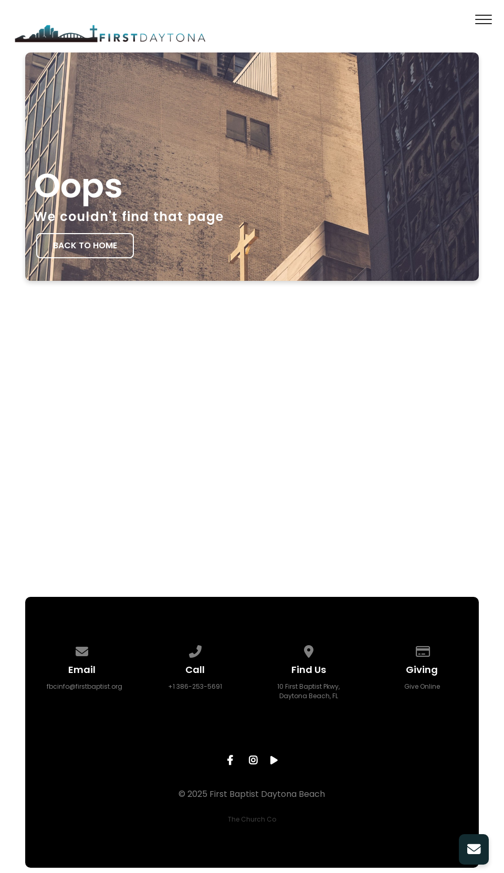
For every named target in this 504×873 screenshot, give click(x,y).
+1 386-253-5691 (195, 686)
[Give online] (422, 649)
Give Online (422, 686)
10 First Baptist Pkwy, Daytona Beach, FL (308, 691)
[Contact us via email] (82, 649)
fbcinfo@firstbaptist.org (84, 686)
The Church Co (252, 819)
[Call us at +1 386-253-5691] (195, 649)
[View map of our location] (309, 649)
